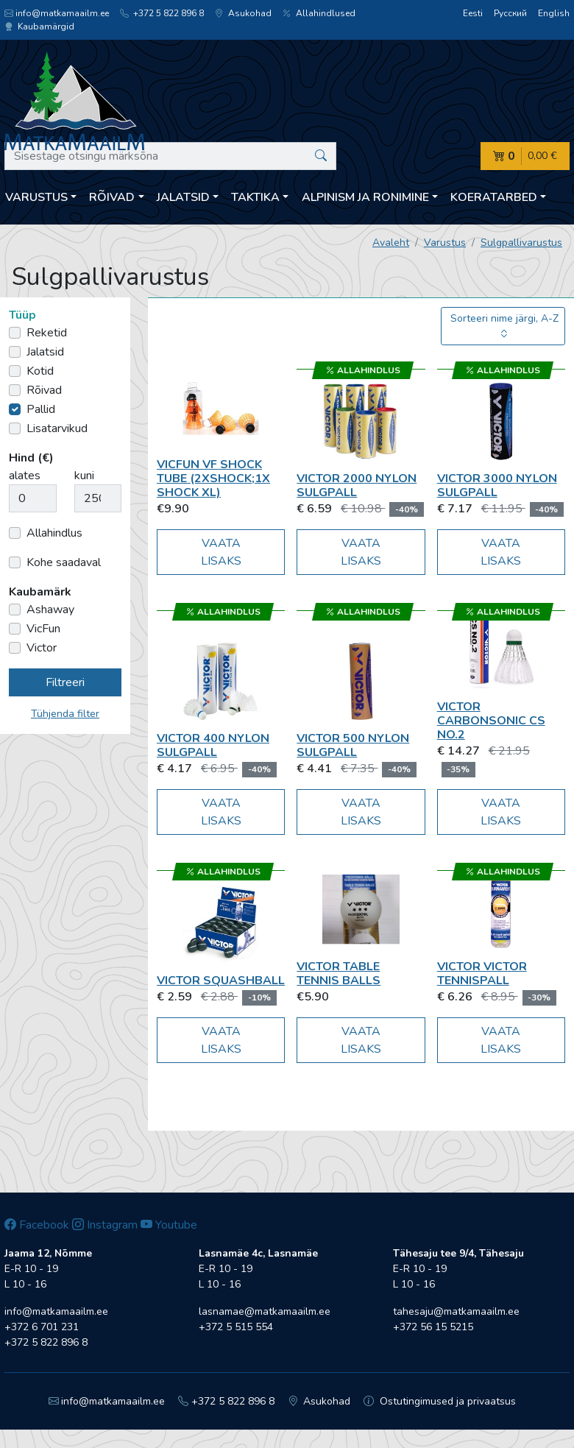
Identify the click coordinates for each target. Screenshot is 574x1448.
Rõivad (44, 390)
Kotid (40, 371)
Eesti (473, 13)
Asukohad (243, 13)
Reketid (46, 333)
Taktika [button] (255, 197)
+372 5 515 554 (236, 1327)
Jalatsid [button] (183, 197)
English (554, 13)
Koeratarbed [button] (493, 197)
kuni (84, 475)
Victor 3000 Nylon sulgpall (497, 485)
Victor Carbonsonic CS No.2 (491, 721)
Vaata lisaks (221, 552)
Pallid (40, 409)
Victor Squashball (221, 980)
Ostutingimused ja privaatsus (440, 1401)
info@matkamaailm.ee (56, 13)
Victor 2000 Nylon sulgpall (357, 485)
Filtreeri (65, 682)
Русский (510, 13)
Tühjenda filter (65, 714)
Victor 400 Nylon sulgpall (213, 745)
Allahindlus (54, 533)
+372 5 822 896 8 (162, 13)
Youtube (169, 1225)
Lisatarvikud (57, 428)
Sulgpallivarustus (521, 243)
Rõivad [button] (112, 197)
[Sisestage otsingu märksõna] (170, 156)
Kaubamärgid (39, 26)
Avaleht (390, 243)
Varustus (445, 243)
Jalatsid (45, 352)
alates (24, 475)
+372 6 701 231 (41, 1327)
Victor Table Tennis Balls (338, 973)
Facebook (36, 1225)
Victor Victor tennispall (482, 973)
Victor (41, 648)
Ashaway (50, 609)
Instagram (105, 1225)
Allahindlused (319, 13)
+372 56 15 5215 (433, 1327)
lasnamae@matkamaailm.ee (264, 1311)
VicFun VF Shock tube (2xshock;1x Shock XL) (213, 478)
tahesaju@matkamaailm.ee (456, 1311)
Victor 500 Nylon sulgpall (353, 745)
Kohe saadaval (63, 562)
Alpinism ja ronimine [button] (365, 197)
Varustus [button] (36, 197)
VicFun (43, 629)
